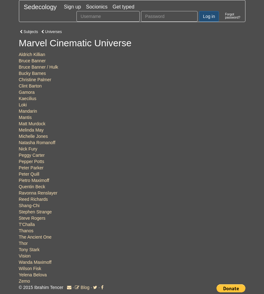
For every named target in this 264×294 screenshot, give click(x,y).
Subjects (29, 32)
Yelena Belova (33, 274)
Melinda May (31, 130)
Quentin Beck (32, 186)
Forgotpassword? (232, 16)
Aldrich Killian (32, 54)
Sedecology (40, 6)
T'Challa (27, 224)
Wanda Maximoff (35, 262)
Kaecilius (28, 98)
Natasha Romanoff (37, 142)
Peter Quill (29, 174)
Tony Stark (29, 249)
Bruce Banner (32, 60)
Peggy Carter (32, 155)
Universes (51, 32)
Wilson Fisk (30, 268)
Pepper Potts (31, 161)
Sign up (72, 6)
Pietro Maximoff (34, 180)
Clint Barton (30, 85)
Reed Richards (33, 199)
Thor (23, 243)
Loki (23, 104)
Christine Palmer (35, 79)
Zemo (24, 281)
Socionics (96, 6)
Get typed (123, 6)
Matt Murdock (32, 123)
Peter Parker (31, 167)
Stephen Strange (35, 211)
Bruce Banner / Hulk (38, 67)
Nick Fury (28, 148)
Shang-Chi (29, 205)
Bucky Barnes (32, 73)
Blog (82, 287)
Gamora (27, 92)
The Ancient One (35, 237)
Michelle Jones (33, 136)
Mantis (25, 117)
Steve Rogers (32, 218)
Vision (25, 255)
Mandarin (28, 111)
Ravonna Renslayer (38, 192)
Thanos (26, 230)
